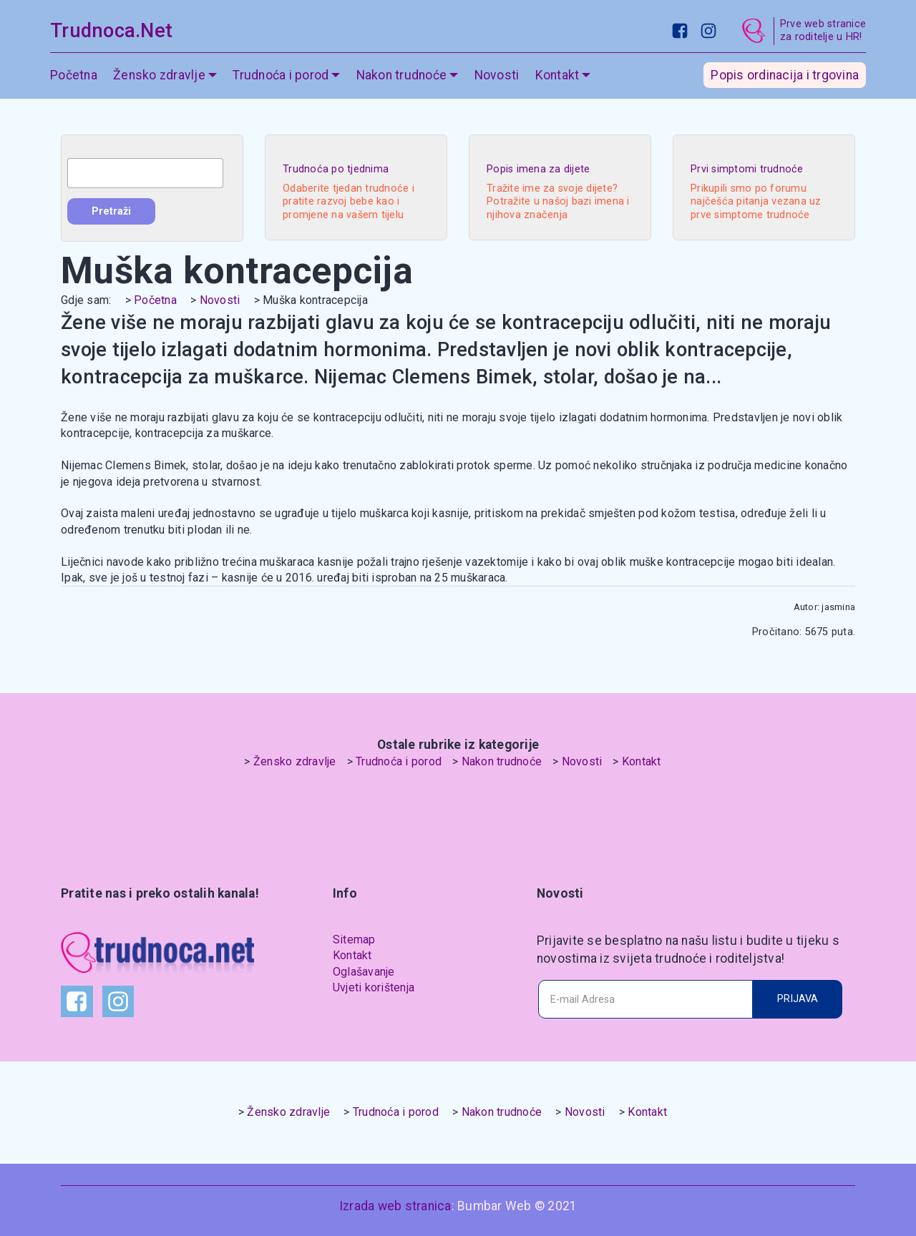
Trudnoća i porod (280, 75)
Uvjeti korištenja (373, 987)
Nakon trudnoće (401, 75)
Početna (73, 75)
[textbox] (145, 173)
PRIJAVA (797, 999)
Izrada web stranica (395, 1206)
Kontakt (557, 75)
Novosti (497, 75)
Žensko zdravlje (159, 75)
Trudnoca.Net (111, 30)
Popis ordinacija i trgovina (785, 75)
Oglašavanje (364, 971)
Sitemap (354, 939)
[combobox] (145, 173)
